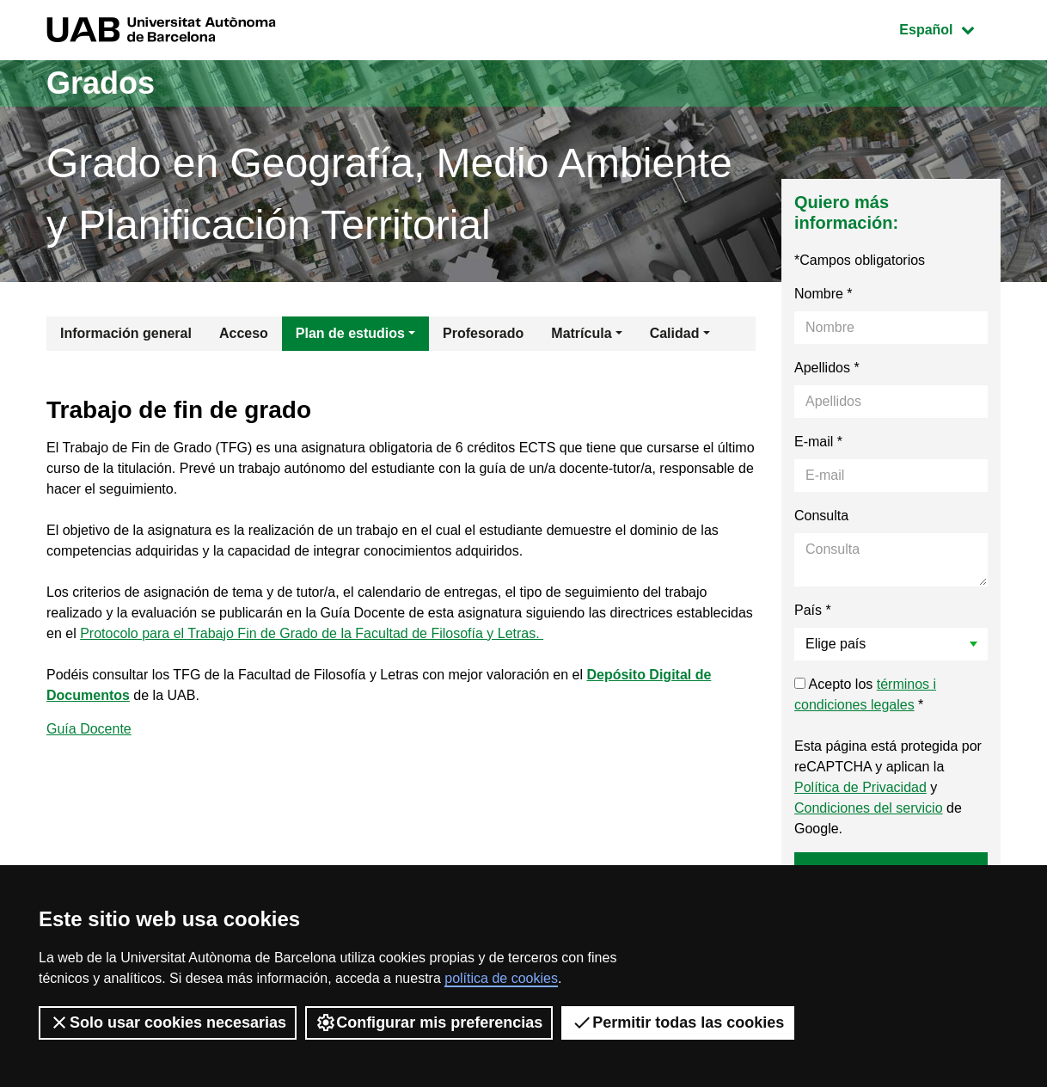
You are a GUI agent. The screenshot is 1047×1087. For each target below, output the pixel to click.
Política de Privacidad (860, 787)
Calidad (675, 333)
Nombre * (823, 293)
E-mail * (818, 441)
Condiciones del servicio (868, 808)
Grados (100, 83)
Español (949, 28)
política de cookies (501, 978)
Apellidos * (827, 367)
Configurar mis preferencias (428, 1022)
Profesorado (483, 333)
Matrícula (581, 333)
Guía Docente (89, 729)
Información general (126, 333)
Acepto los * (865, 694)
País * (812, 610)
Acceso (243, 333)
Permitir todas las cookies (678, 1022)
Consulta (821, 515)
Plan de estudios (350, 333)
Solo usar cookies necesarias (167, 1022)
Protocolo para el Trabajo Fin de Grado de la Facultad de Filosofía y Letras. (311, 633)
